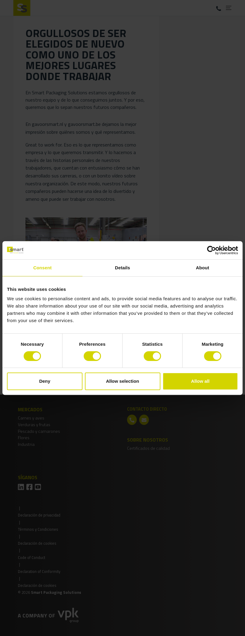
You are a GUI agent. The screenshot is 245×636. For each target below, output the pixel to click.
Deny (44, 381)
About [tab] (202, 267)
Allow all (200, 381)
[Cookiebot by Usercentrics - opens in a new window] (211, 250)
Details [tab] (122, 267)
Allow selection (122, 381)
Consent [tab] (42, 267)
